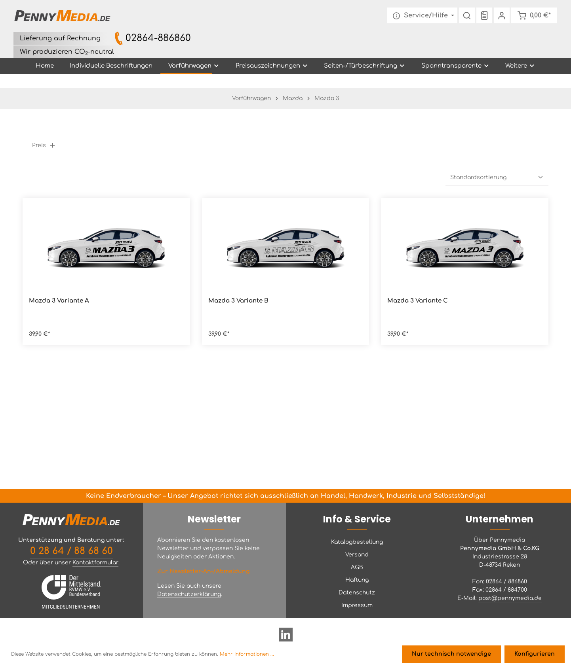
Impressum (357, 605)
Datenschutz (357, 593)
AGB (357, 567)
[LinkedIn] (286, 638)
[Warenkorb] (533, 16)
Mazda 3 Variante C (417, 301)
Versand (357, 555)
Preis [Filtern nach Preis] (44, 145)
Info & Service (357, 519)
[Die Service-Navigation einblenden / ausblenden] (421, 16)
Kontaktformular (95, 563)
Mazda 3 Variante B (238, 301)
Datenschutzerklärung (189, 594)
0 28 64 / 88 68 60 (71, 551)
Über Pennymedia (499, 540)
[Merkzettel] (483, 16)
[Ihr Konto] (501, 16)
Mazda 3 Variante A (59, 301)
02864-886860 (158, 38)
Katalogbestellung (357, 542)
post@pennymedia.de (510, 598)
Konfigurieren (535, 654)
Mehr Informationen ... (247, 654)
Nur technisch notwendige (453, 654)
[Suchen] (466, 16)
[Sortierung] (496, 178)
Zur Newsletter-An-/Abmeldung (203, 571)
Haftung (357, 580)
